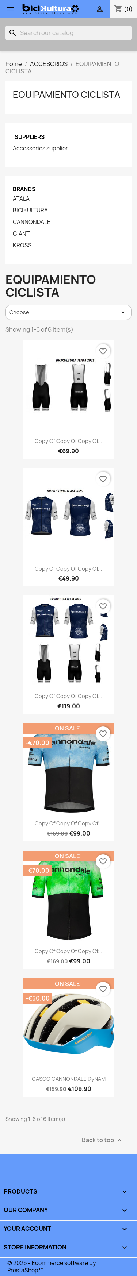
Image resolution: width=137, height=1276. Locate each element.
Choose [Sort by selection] (68, 312)
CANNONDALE (31, 222)
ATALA (21, 199)
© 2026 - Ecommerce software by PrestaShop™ (51, 1266)
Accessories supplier (40, 148)
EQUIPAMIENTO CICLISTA (66, 94)
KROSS (22, 245)
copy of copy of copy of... (68, 440)
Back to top (103, 1140)
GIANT (21, 234)
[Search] (68, 33)
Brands (24, 189)
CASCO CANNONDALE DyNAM (69, 1078)
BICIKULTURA (30, 210)
